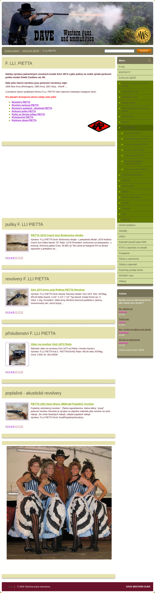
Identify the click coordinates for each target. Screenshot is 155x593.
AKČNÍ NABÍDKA (127, 225)
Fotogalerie (124, 253)
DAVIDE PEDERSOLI (132, 175)
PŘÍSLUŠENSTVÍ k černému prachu (135, 109)
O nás (122, 66)
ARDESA (126, 180)
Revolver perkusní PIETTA (25, 105)
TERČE (125, 203)
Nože (124, 214)
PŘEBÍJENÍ (127, 116)
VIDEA (122, 236)
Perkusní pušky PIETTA (24, 111)
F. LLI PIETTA (128, 127)
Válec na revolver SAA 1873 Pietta (51, 344)
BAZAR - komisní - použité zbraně (134, 84)
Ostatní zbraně (129, 103)
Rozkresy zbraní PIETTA (24, 120)
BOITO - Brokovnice (131, 197)
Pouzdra (126, 208)
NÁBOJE (126, 219)
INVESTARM (128, 186)
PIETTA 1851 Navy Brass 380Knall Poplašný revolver (62, 403)
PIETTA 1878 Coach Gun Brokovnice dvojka (57, 235)
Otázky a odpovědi (128, 264)
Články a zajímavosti (129, 259)
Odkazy (122, 281)
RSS (10, 586)
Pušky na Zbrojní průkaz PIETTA (28, 114)
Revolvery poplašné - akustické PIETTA (32, 108)
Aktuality (123, 231)
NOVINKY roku (126, 275)
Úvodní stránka (12, 51)
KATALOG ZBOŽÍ (30, 51)
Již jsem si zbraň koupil (129, 340)
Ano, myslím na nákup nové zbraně (135, 329)
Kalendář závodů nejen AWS (132, 242)
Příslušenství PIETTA (22, 117)
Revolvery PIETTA (21, 102)
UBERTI (126, 122)
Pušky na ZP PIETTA (134, 150)
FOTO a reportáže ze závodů (133, 247)
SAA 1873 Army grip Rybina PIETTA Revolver (58, 289)
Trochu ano (124, 319)
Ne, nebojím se (126, 309)
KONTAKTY (124, 72)
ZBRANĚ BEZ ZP (130, 91)
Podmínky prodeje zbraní (131, 270)
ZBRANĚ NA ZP (129, 97)
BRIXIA (125, 192)
